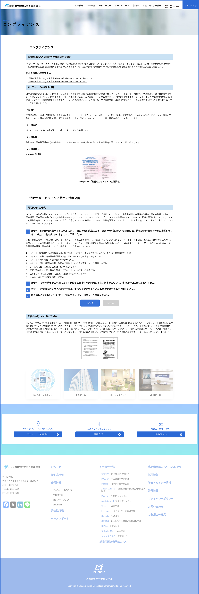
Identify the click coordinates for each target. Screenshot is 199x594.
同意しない (111, 303)
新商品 (136, 5)
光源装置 (110, 516)
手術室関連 (110, 506)
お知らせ (56, 466)
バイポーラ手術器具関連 (118, 511)
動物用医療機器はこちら (113, 541)
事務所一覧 (58, 495)
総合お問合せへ (161, 434)
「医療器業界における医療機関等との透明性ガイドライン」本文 (57, 81)
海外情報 (153, 490)
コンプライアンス (61, 500)
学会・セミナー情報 (152, 5)
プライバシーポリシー (160, 498)
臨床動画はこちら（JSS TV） (165, 466)
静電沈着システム (116, 501)
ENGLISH (57, 505)
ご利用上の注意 (157, 514)
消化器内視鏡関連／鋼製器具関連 (121, 521)
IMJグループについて (62, 490)
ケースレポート (122, 5)
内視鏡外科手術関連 (115, 474)
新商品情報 (57, 474)
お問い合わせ (190, 5)
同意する (90, 303)
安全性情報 (57, 510)
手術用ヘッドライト (115, 496)
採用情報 (153, 474)
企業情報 (56, 482)
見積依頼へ (99, 434)
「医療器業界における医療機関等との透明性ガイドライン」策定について (61, 78)
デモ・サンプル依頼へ (38, 434)
